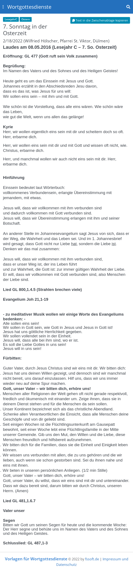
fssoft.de (92, 559)
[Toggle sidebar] (3, 7)
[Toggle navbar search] (128, 7)
